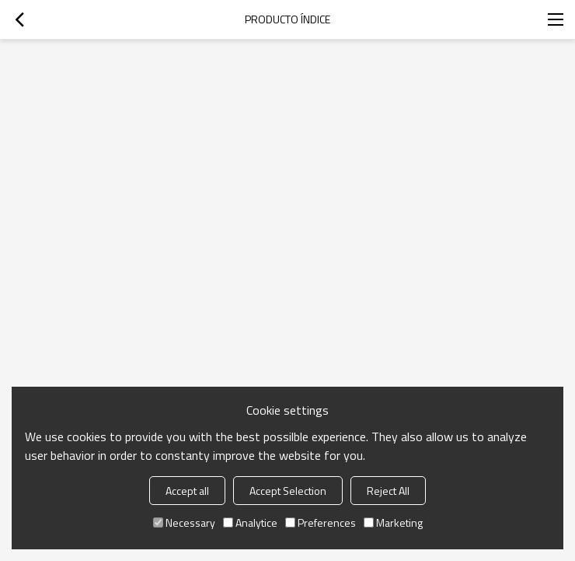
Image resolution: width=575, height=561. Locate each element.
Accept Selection (287, 490)
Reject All (388, 490)
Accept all (187, 490)
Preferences (320, 522)
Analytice (250, 522)
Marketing (393, 522)
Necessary (184, 522)
